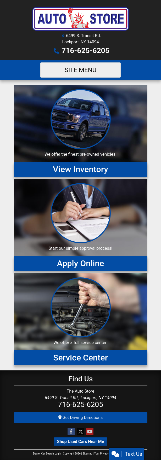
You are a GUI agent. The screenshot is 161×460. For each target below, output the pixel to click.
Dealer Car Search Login (47, 453)
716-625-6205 (85, 50)
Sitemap (87, 453)
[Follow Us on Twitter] (80, 432)
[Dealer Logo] (80, 18)
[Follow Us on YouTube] (89, 432)
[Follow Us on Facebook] (71, 432)
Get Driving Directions (80, 417)
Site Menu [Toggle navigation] (81, 70)
